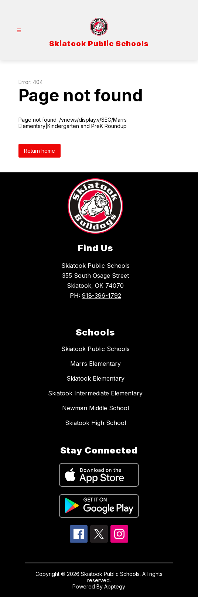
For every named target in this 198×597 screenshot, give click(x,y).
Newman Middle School (95, 408)
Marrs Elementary (95, 363)
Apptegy (114, 586)
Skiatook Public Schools (95, 349)
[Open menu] (19, 30)
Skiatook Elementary (95, 378)
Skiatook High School (95, 422)
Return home (39, 151)
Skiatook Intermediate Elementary (95, 393)
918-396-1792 (101, 295)
